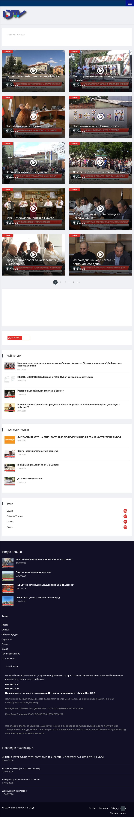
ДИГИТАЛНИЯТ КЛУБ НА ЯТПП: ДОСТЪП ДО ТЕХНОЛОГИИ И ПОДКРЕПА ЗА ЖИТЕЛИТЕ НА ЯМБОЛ (69, 437)
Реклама (103, 808)
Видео (10, 511)
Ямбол (10, 527)
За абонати (12, 666)
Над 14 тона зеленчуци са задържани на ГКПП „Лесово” (45, 585)
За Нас (92, 808)
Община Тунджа (15, 516)
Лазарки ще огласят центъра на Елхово (100, 172)
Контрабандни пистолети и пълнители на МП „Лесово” (44, 559)
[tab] (11, 666)
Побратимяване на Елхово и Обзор (30, 126)
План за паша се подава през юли (33, 572)
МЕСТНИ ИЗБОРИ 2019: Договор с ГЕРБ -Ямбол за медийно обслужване (55, 377)
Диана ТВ (11, 34)
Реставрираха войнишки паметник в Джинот (40, 391)
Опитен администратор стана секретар (37, 451)
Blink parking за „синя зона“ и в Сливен (38, 465)
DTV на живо (8, 658)
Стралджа (7, 639)
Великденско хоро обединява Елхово (32, 172)
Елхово (22, 34)
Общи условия (118, 808)
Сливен (10, 521)
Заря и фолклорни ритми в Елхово (30, 218)
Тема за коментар (11, 653)
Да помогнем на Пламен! (30, 478)
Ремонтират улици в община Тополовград (38, 597)
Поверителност (118, 813)
